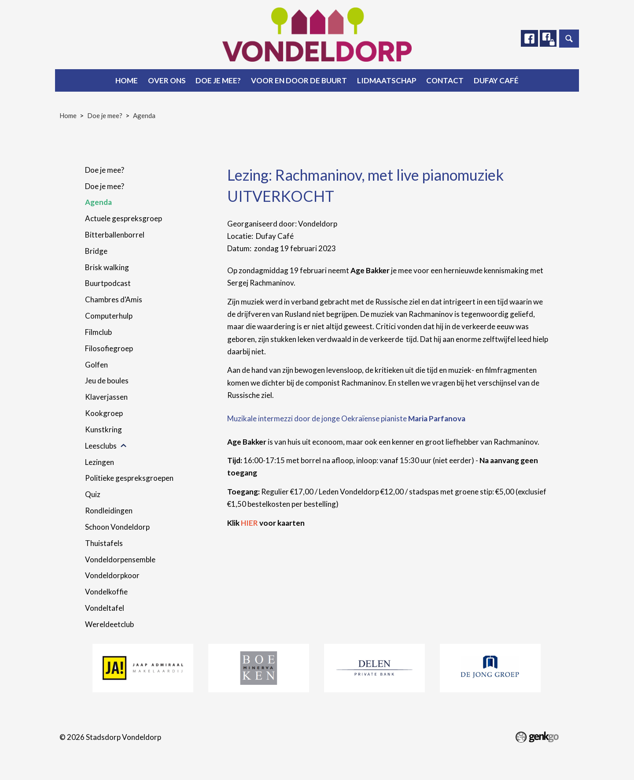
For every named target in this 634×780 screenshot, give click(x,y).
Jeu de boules (107, 380)
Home (126, 80)
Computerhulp (109, 315)
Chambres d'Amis (113, 299)
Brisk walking (107, 267)
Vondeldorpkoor (112, 575)
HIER (249, 522)
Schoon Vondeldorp (117, 526)
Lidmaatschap (387, 80)
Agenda (144, 115)
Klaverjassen (106, 396)
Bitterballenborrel (114, 234)
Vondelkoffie (106, 591)
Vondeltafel (104, 608)
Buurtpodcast (108, 283)
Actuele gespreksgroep (123, 218)
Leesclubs (101, 445)
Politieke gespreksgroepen (129, 478)
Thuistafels (104, 543)
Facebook (528, 39)
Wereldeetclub (109, 624)
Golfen (96, 364)
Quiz (92, 494)
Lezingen (99, 462)
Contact (445, 80)
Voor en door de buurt (299, 80)
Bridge (96, 251)
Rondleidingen (109, 510)
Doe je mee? (218, 80)
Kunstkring (103, 429)
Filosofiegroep (109, 348)
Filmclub (98, 332)
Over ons (167, 80)
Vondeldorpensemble (120, 559)
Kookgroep (104, 413)
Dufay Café (496, 80)
